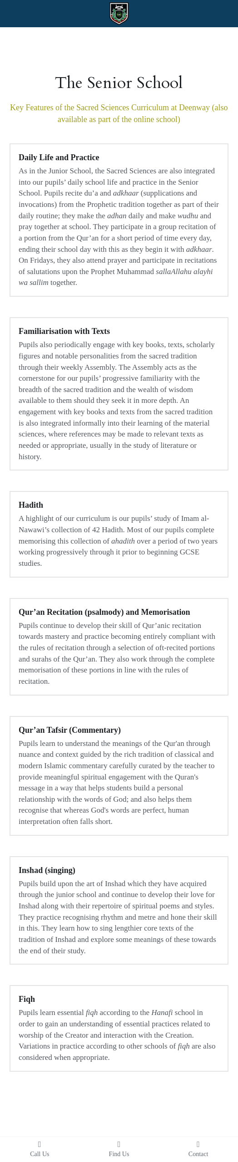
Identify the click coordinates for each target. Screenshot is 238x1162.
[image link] (119, 13)
